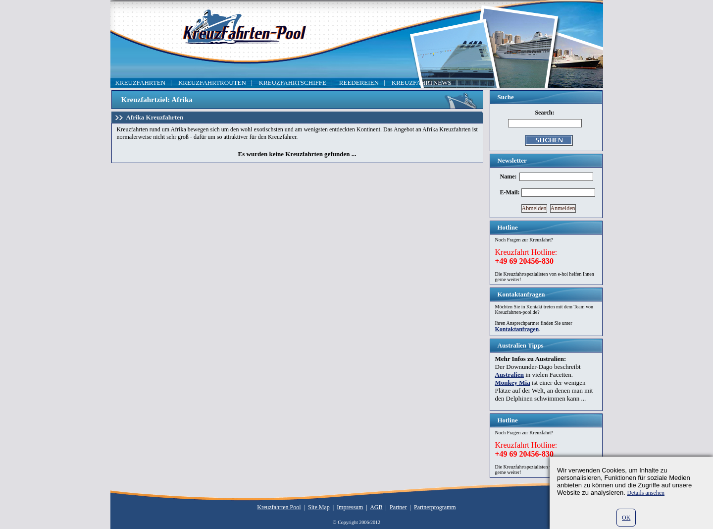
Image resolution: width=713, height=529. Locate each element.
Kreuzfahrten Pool (279, 507)
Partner (398, 507)
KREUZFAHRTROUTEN (212, 82)
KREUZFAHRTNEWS (422, 82)
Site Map (319, 507)
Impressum (350, 507)
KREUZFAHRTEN (140, 82)
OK (626, 517)
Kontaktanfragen (517, 329)
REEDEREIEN (359, 82)
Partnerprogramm (435, 507)
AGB (376, 507)
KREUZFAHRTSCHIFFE (292, 82)
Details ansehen (645, 492)
